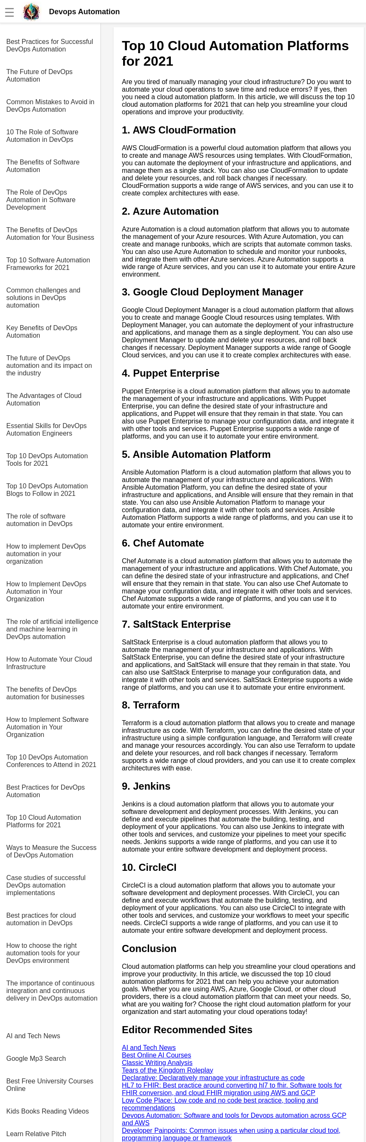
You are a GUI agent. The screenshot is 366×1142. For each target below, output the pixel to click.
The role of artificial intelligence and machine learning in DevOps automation (52, 629)
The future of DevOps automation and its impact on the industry (49, 365)
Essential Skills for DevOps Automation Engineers (46, 429)
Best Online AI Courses (156, 1055)
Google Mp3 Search (36, 1058)
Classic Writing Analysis (157, 1062)
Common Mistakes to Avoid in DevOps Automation (50, 105)
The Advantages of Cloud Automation (44, 399)
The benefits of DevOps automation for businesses (45, 693)
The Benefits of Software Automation (43, 166)
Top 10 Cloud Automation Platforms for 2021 (43, 821)
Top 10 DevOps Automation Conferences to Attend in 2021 (51, 761)
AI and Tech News (33, 1035)
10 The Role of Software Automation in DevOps (42, 135)
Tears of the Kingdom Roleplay (167, 1070)
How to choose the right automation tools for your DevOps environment (43, 953)
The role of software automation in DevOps (39, 520)
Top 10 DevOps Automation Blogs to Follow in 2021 (47, 489)
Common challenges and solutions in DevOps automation (43, 298)
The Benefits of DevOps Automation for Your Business (50, 233)
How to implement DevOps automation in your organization (46, 554)
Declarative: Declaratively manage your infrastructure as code (213, 1077)
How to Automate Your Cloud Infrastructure (49, 663)
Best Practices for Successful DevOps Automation (49, 45)
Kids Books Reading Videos (47, 1111)
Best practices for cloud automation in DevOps (41, 919)
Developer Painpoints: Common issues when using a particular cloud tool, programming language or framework (231, 1134)
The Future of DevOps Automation (39, 75)
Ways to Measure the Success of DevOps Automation (51, 851)
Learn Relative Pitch (36, 1133)
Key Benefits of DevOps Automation (41, 331)
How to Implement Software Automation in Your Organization (47, 727)
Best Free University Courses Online (49, 1085)
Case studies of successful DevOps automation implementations (45, 885)
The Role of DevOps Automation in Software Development (40, 200)
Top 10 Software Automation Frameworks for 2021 (48, 264)
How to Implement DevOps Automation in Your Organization (46, 591)
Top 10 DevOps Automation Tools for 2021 (47, 459)
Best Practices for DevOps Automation (45, 791)
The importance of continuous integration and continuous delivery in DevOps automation (52, 991)
